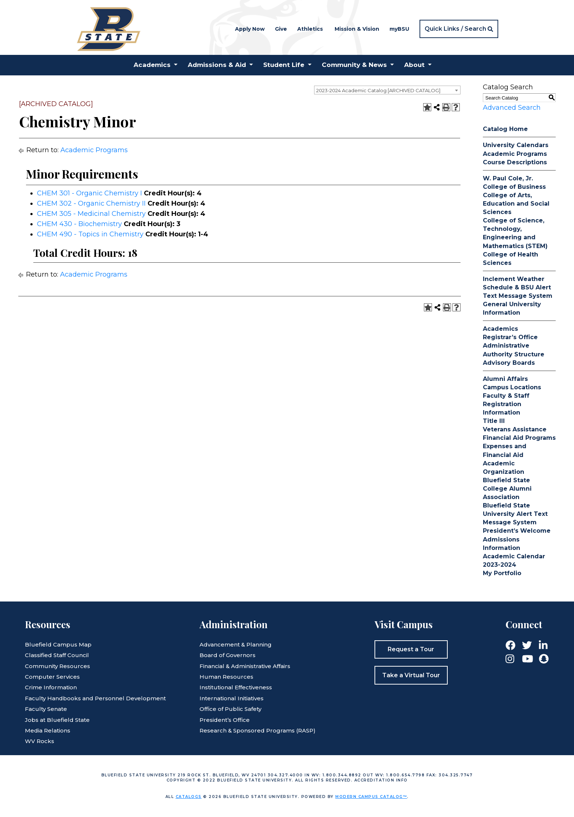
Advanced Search (512, 108)
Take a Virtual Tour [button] (411, 675)
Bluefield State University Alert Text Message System (515, 514)
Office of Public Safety (230, 708)
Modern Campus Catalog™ (371, 796)
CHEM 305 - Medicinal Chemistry (91, 214)
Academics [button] (152, 64)
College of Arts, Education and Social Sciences (516, 204)
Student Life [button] (283, 64)
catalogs (189, 796)
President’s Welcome (517, 530)
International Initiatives (232, 698)
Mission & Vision (357, 29)
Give (281, 29)
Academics (500, 328)
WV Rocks (39, 741)
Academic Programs (94, 150)
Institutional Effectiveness (236, 687)
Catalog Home (505, 128)
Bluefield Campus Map (58, 644)
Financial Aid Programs (519, 437)
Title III (494, 420)
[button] (459, 29)
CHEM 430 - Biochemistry (79, 224)
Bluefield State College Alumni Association (507, 489)
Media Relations (47, 730)
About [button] (414, 64)
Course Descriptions (515, 162)
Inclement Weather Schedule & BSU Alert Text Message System (517, 287)
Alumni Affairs (505, 378)
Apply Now (250, 29)
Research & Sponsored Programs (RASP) (258, 730)
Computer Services (52, 676)
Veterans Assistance (515, 429)
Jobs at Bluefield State (57, 719)
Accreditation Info (381, 780)
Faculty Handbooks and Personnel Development (95, 698)
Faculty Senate (46, 708)
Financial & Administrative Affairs (245, 666)
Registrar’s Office (510, 337)
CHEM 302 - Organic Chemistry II (91, 203)
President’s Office (225, 719)
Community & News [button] (354, 64)
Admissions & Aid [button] (217, 64)
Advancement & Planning (236, 644)
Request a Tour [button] (411, 649)
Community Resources (57, 666)
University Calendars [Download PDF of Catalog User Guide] (515, 145)
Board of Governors (228, 655)
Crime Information (51, 687)
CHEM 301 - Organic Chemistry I (89, 193)
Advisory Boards (509, 362)
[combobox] (387, 90)
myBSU (399, 29)
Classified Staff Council (57, 655)
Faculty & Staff (506, 395)
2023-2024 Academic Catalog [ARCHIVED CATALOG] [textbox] (378, 90)
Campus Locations (512, 387)
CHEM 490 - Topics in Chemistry (90, 234)
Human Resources (226, 676)
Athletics (310, 29)
